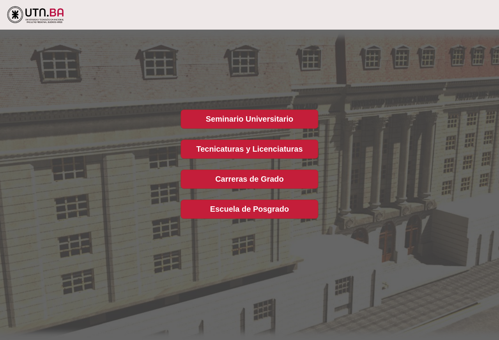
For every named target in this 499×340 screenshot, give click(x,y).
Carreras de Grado (249, 179)
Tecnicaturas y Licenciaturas (249, 149)
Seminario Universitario (250, 119)
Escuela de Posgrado (249, 209)
